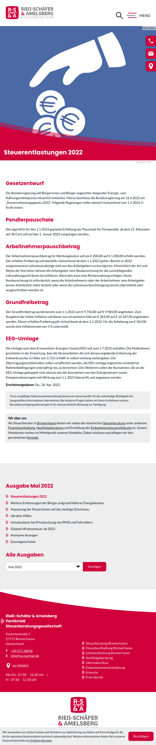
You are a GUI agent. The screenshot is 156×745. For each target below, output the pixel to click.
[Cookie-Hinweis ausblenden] (141, 736)
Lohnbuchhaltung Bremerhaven (108, 653)
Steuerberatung (114, 423)
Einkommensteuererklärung (105, 668)
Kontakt (32, 438)
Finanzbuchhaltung (21, 428)
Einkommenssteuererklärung (111, 428)
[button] (151, 41)
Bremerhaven (46, 423)
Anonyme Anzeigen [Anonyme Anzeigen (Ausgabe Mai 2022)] (24, 535)
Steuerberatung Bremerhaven (107, 643)
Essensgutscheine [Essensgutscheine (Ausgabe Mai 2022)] (23, 542)
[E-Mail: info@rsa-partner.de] (151, 53)
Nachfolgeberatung (50, 428)
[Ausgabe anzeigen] (94, 566)
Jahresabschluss (97, 663)
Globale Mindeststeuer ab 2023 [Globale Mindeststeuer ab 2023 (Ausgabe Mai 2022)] (33, 529)
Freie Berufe (94, 677)
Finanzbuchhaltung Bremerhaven (109, 648)
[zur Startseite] (29, 13)
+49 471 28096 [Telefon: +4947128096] (21, 651)
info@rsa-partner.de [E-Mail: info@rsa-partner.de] (25, 656)
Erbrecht (92, 672)
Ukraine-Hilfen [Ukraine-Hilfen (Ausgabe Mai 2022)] (21, 516)
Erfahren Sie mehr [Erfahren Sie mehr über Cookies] (41, 740)
